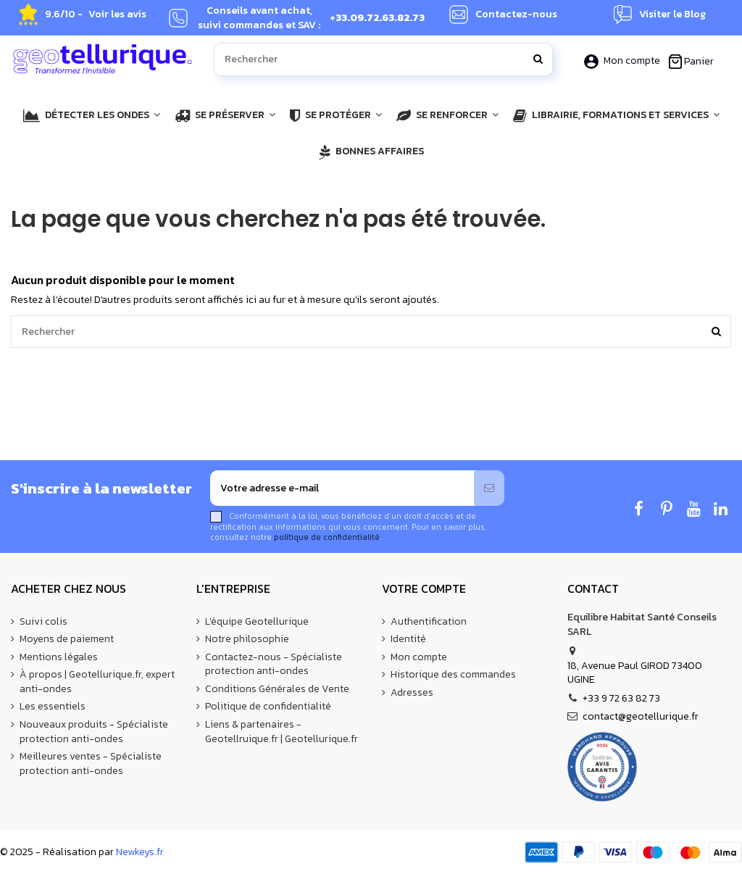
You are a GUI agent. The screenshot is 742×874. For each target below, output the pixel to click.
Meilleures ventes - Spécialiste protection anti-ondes (91, 763)
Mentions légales (59, 657)
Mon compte (623, 60)
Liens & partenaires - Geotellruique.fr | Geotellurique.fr (281, 731)
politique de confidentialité (327, 537)
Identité (408, 639)
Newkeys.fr (140, 852)
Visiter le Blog (672, 14)
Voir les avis (117, 14)
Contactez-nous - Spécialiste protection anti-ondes (273, 664)
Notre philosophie (247, 639)
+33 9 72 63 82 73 (621, 698)
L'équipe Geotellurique (257, 622)
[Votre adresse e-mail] (342, 488)
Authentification (429, 622)
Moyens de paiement (67, 639)
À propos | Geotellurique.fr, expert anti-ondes (97, 681)
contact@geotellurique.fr (641, 716)
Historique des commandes (453, 674)
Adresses (412, 693)
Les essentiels (53, 706)
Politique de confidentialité (268, 706)
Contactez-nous (516, 14)
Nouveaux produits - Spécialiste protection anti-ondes (94, 731)
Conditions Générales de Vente (277, 689)
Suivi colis (43, 622)
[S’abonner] (489, 488)
